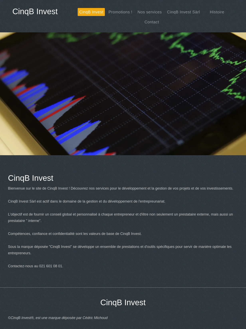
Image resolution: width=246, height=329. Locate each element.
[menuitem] (91, 12)
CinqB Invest (35, 11)
